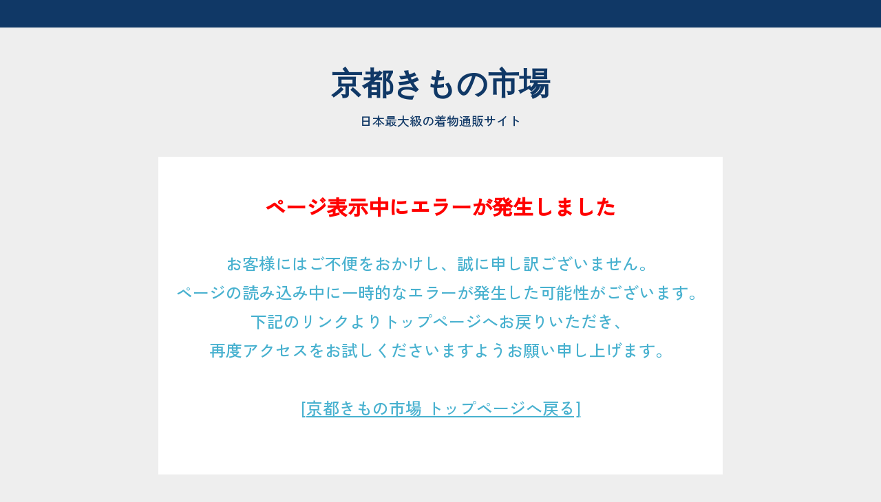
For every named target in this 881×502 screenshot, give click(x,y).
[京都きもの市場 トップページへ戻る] (441, 407)
